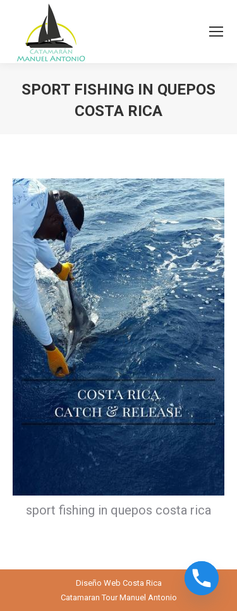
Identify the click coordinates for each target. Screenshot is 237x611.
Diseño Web (98, 583)
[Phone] (202, 578)
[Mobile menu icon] (216, 31)
